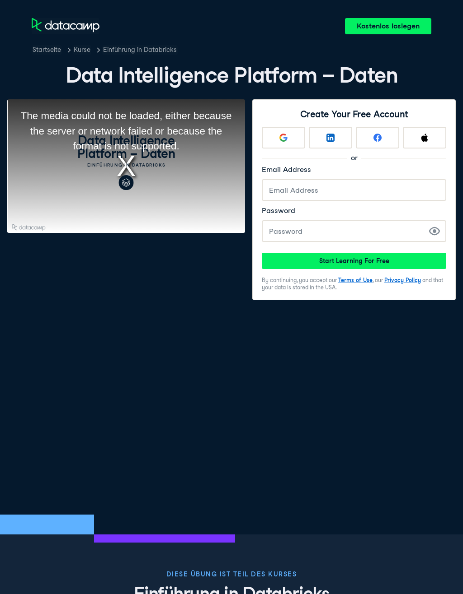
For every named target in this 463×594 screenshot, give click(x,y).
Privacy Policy (402, 280)
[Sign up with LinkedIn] (330, 137)
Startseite (47, 49)
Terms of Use (355, 280)
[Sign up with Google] (283, 137)
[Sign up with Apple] (424, 137)
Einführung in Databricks (140, 49)
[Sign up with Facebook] (377, 137)
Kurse (82, 49)
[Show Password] (434, 231)
